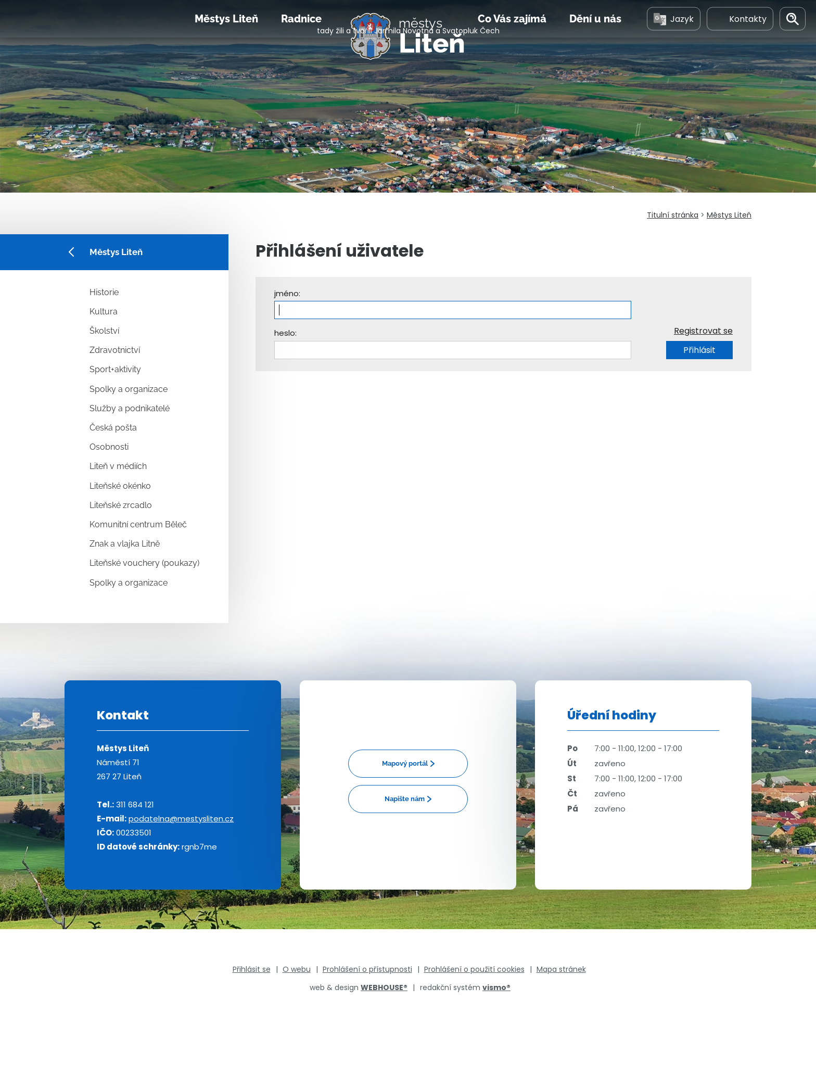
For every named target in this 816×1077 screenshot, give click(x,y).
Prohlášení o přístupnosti (367, 969)
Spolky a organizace (129, 389)
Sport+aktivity (115, 369)
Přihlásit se (252, 969)
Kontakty (740, 41)
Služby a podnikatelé (130, 408)
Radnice (301, 41)
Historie (104, 292)
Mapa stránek (561, 969)
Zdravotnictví (115, 350)
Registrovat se (703, 331)
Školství (104, 331)
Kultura (104, 311)
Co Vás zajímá (512, 41)
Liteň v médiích (118, 466)
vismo (496, 987)
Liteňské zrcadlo (121, 505)
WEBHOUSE (384, 987)
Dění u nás (595, 41)
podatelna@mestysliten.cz (181, 818)
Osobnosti (109, 447)
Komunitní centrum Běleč (138, 524)
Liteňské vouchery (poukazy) (144, 563)
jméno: (287, 293)
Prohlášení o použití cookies (474, 969)
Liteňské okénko (120, 486)
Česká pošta (113, 428)
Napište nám (405, 799)
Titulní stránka (672, 215)
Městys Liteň (226, 41)
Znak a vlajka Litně (125, 544)
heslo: (285, 332)
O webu (297, 969)
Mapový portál (405, 763)
